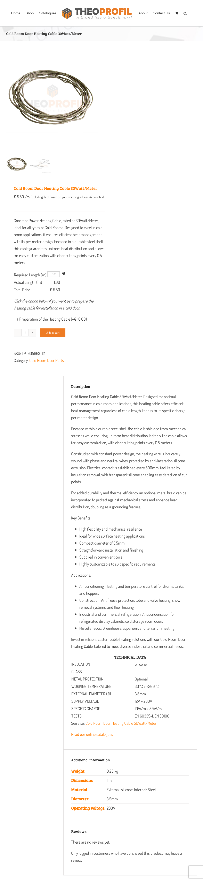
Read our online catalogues (92, 740)
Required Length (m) (30, 280)
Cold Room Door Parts (46, 366)
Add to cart (52, 338)
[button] (185, 13)
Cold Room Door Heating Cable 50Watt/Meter (121, 729)
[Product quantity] (25, 338)
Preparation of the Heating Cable (53, 325)
